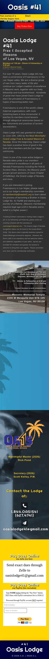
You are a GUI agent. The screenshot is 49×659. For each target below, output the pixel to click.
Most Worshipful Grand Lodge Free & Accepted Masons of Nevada (24, 139)
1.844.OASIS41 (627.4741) (24, 513)
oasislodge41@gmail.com (12, 226)
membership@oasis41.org (18, 194)
